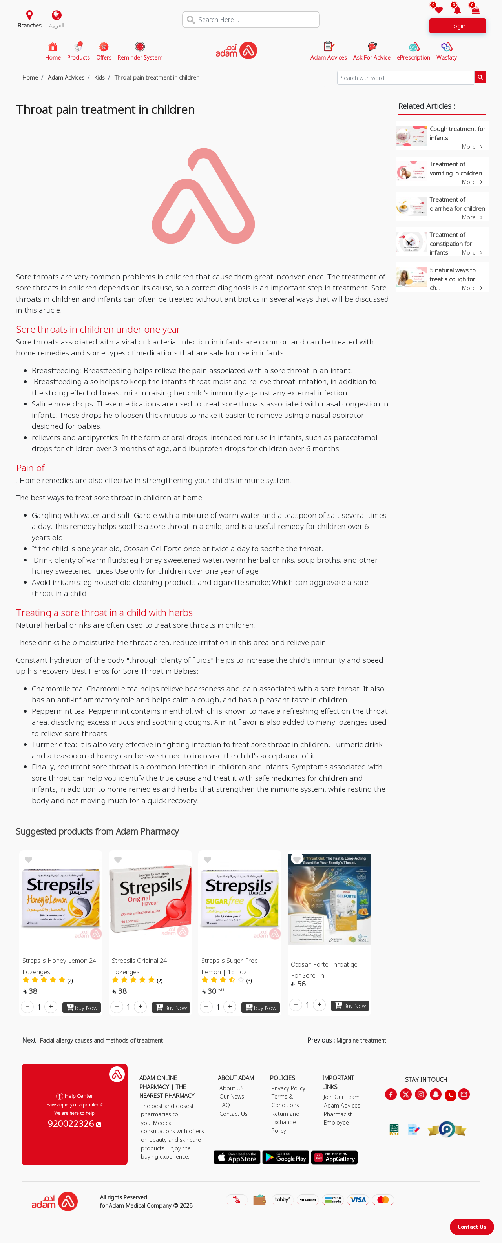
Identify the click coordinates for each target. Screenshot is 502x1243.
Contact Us (472, 1226)
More (472, 146)
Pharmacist (338, 1114)
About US (231, 1088)
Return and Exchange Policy (285, 1122)
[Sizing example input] (405, 78)
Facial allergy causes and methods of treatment (102, 1040)
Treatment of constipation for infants (451, 243)
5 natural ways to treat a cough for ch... (453, 279)
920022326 (74, 1123)
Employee (336, 1122)
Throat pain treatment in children (156, 77)
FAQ (224, 1105)
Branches (30, 25)
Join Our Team (342, 1097)
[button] (452, 10)
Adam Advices (65, 77)
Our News (231, 1096)
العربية (56, 25)
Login (457, 26)
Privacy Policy (288, 1088)
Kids (99, 77)
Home (30, 77)
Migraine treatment (361, 1040)
